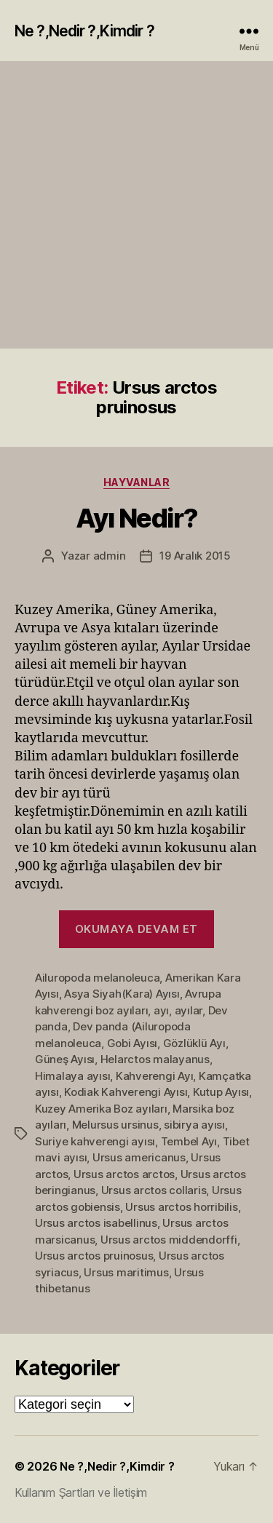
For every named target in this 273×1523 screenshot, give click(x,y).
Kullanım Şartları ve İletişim (81, 1492)
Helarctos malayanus (155, 1059)
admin (109, 555)
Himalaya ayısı (72, 1076)
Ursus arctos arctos (124, 1174)
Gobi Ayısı (132, 1043)
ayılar (188, 1010)
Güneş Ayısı (65, 1059)
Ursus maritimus (126, 1272)
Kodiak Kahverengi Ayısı (125, 1092)
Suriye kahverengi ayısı (95, 1141)
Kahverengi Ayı (154, 1076)
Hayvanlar (136, 482)
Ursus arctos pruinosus (94, 1255)
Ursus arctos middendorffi (168, 1239)
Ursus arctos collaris (154, 1190)
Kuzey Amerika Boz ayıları (101, 1109)
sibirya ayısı (194, 1125)
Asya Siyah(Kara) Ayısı (121, 994)
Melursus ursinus (115, 1125)
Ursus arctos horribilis (181, 1207)
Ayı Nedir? (136, 518)
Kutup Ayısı (221, 1092)
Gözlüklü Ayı (194, 1043)
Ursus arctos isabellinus (96, 1223)
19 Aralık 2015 (194, 555)
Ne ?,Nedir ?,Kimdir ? (84, 31)
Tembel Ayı (189, 1141)
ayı (161, 1010)
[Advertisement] (136, 204)
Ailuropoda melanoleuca (97, 978)
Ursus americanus (139, 1157)
